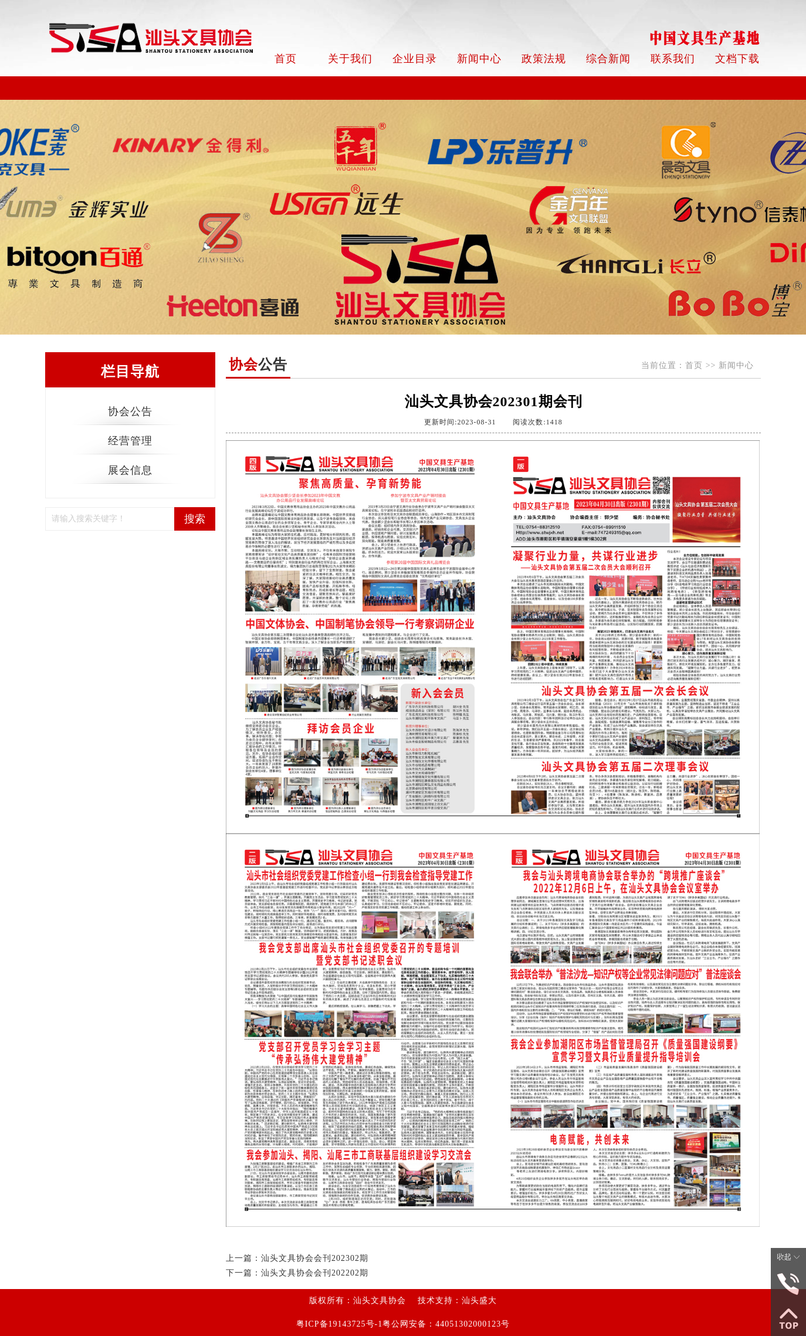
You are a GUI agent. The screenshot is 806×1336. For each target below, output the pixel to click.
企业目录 (414, 59)
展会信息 (130, 470)
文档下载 (737, 59)
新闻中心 (479, 59)
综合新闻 (608, 59)
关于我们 (350, 59)
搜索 (194, 519)
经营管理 (130, 441)
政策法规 (543, 59)
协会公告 (130, 411)
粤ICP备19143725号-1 (339, 1324)
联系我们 (673, 59)
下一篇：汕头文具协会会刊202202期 (297, 1272)
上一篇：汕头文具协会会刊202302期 (297, 1258)
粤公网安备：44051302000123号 (446, 1324)
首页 (286, 59)
